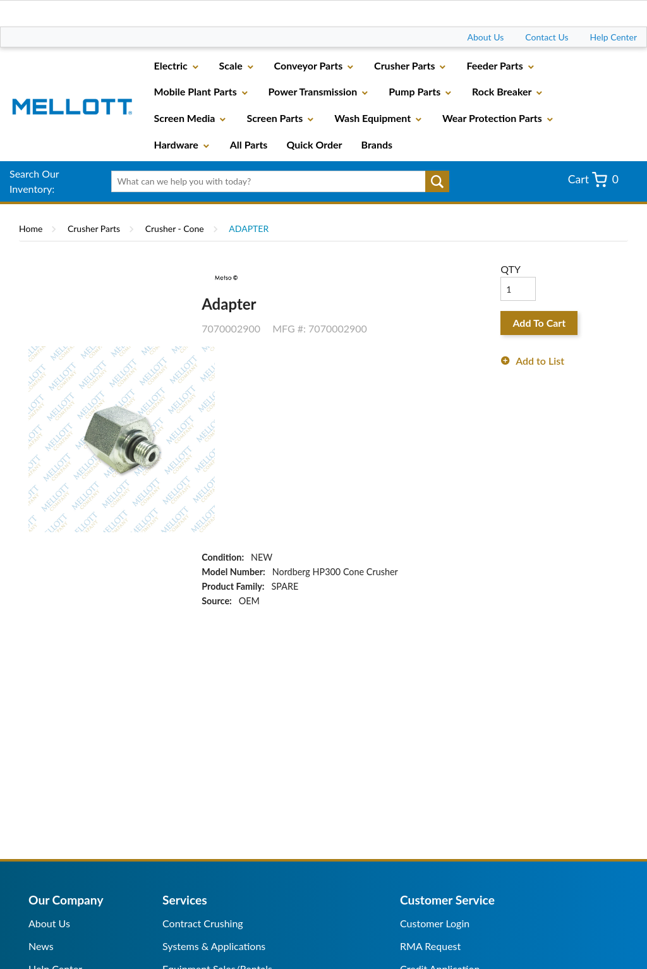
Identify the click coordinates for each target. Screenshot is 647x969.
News (41, 946)
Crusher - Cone (174, 228)
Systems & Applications (213, 946)
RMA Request (430, 946)
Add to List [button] (540, 361)
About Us (486, 37)
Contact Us (546, 37)
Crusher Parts (94, 228)
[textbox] (276, 181)
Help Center (613, 37)
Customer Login (434, 923)
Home (30, 228)
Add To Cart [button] (538, 323)
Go (437, 181)
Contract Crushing (202, 923)
